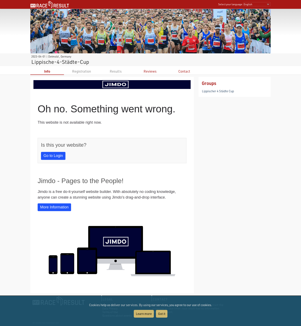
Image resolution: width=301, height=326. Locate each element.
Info (47, 71)
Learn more (144, 314)
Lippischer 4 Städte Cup (218, 91)
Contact (184, 71)
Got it (161, 314)
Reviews (150, 71)
